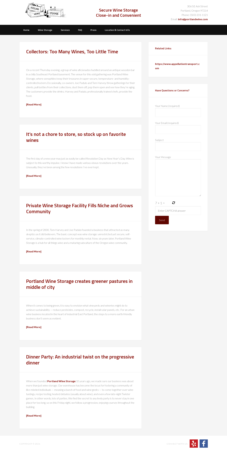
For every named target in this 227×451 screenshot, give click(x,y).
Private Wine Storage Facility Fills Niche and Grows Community (79, 208)
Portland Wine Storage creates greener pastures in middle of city (79, 284)
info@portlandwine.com (193, 19)
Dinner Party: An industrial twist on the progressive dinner (80, 359)
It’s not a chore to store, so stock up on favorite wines (76, 137)
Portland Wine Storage (47, 12)
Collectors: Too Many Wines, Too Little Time (72, 51)
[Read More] (33, 104)
